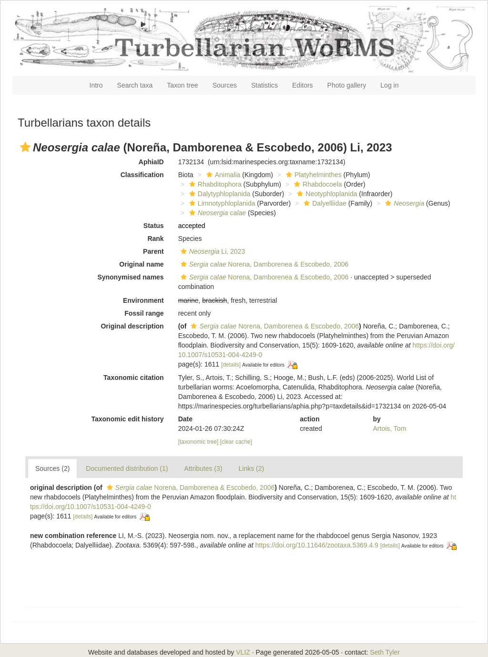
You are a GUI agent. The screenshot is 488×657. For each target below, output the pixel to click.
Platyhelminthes (313, 175)
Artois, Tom (390, 428)
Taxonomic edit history (127, 419)
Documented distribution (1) (127, 468)
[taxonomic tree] (198, 441)
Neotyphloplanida (326, 194)
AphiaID (151, 162)
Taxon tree (182, 85)
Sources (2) (52, 468)
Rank (155, 238)
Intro (96, 85)
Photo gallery (346, 85)
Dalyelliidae (323, 203)
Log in (389, 85)
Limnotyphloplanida (221, 203)
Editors (302, 85)
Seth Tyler (385, 652)
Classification (142, 175)
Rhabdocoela (317, 184)
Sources (225, 85)
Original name (141, 264)
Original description (132, 326)
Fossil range (143, 313)
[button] (25, 147)
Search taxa (135, 85)
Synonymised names (130, 277)
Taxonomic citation (133, 377)
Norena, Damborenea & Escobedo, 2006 (263, 264)
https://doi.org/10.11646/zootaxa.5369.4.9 (316, 545)
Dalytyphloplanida (219, 194)
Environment (143, 300)
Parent (153, 251)
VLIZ (243, 652)
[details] (231, 364)
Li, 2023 (211, 251)
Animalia (222, 175)
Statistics (264, 85)
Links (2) (251, 468)
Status (153, 225)
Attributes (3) (203, 468)
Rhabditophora (214, 184)
